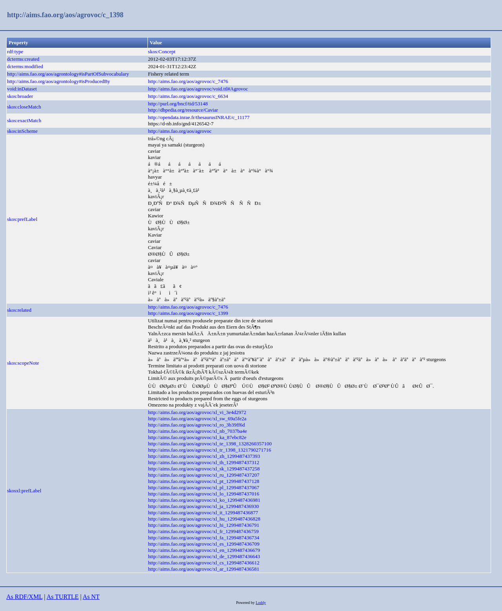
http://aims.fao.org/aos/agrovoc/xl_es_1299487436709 (203, 544)
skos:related (19, 310)
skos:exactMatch (24, 120)
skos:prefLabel (22, 219)
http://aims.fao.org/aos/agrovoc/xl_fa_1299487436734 (203, 537)
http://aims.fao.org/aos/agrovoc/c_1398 (65, 15)
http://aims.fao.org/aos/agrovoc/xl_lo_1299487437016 (203, 494)
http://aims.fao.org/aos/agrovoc (179, 131)
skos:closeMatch (24, 107)
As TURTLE (63, 596)
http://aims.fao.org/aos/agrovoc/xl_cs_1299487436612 (203, 563)
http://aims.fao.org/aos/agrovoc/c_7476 (188, 81)
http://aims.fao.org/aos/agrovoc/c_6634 (188, 96)
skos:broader (20, 96)
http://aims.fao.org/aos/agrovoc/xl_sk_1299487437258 (204, 469)
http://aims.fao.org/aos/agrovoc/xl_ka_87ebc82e (197, 437)
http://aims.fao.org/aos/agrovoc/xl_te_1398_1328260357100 (209, 443)
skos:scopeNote (23, 363)
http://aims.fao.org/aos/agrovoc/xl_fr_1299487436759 (203, 531)
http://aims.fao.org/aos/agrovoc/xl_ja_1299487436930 (203, 506)
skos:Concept (161, 51)
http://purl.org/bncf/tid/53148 (178, 104)
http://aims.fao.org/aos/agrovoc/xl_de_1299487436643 (204, 556)
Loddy (261, 602)
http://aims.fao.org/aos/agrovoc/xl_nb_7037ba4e (197, 431)
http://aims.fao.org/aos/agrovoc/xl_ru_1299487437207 (203, 475)
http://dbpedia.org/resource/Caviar (183, 110)
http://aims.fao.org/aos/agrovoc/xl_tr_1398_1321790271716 (209, 450)
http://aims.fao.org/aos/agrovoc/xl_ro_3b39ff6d (196, 425)
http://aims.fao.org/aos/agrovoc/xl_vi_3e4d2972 (197, 412)
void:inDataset (22, 89)
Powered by (246, 602)
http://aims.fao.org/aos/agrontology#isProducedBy (58, 81)
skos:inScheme (22, 131)
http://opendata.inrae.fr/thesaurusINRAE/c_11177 (198, 117)
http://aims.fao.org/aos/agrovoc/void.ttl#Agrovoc (198, 89)
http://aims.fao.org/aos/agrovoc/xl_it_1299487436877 (203, 512)
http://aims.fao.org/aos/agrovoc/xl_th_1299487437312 (203, 462)
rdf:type (15, 51)
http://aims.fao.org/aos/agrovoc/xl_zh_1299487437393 (204, 456)
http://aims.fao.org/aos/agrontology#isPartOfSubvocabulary (68, 74)
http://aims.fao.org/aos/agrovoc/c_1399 (188, 313)
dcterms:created (23, 59)
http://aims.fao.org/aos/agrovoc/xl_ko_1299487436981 (204, 500)
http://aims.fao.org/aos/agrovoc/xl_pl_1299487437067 (203, 487)
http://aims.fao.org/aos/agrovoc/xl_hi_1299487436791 (203, 525)
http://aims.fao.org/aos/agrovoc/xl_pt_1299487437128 (203, 481)
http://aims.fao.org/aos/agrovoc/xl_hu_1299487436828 (204, 519)
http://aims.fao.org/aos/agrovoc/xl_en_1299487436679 (204, 550)
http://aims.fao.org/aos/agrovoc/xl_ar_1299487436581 (203, 569)
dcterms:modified (25, 66)
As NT (91, 596)
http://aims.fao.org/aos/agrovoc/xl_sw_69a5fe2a (197, 418)
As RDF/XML (24, 596)
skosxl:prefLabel (24, 491)
